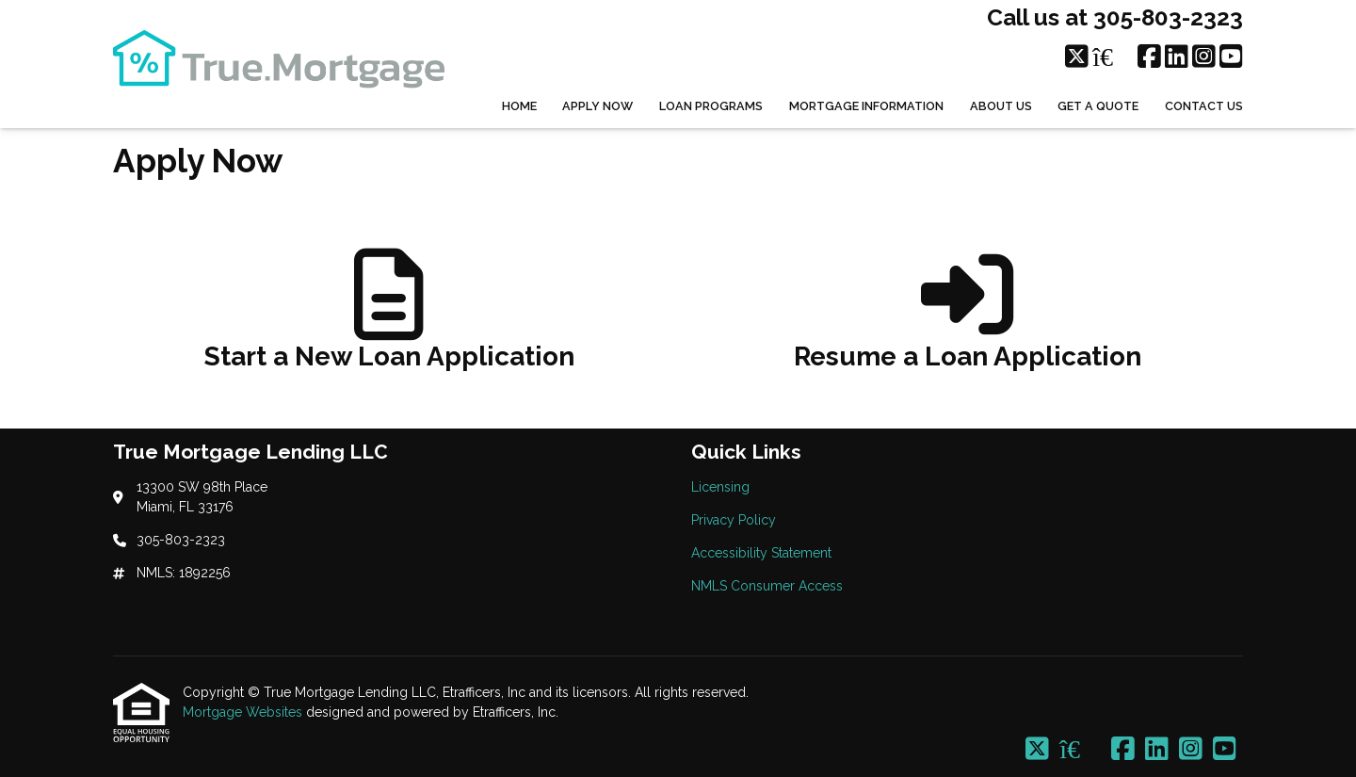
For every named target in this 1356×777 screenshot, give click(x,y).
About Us (1001, 106)
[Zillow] (1113, 57)
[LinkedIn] (1176, 57)
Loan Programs (711, 106)
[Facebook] (1149, 57)
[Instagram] (1204, 57)
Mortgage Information (866, 106)
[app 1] (389, 318)
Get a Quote (1097, 106)
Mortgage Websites (244, 712)
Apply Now (597, 106)
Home (519, 106)
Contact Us (1204, 106)
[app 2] (967, 318)
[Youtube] (1231, 57)
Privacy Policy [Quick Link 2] (733, 519)
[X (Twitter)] (1077, 57)
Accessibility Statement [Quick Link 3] (761, 552)
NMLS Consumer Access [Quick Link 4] (767, 585)
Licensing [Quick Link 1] (720, 486)
